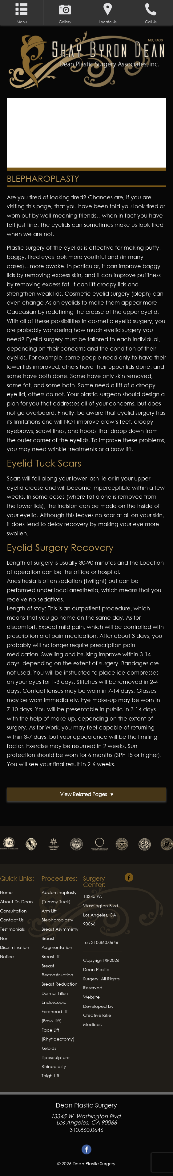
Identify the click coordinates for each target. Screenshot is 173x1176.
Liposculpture (56, 1057)
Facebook (86, 1149)
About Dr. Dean (16, 901)
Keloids (49, 1048)
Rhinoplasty (54, 1066)
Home (6, 892)
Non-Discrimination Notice (14, 947)
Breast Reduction (60, 984)
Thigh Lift (50, 1075)
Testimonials (12, 929)
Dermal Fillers (55, 993)
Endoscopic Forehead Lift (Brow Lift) (55, 1011)
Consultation (13, 910)
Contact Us (11, 919)
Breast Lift (51, 956)
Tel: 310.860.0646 (100, 942)
